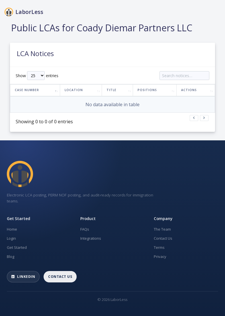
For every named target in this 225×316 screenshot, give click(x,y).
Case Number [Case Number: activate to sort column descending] (27, 90)
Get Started (17, 247)
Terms (159, 247)
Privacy (160, 256)
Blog (10, 256)
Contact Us (163, 238)
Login (11, 238)
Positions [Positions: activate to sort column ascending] (147, 90)
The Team (162, 229)
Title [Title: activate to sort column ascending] (111, 90)
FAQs (84, 229)
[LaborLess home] (20, 174)
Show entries (37, 75)
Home (12, 229)
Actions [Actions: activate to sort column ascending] (189, 90)
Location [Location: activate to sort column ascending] (74, 90)
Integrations (90, 238)
